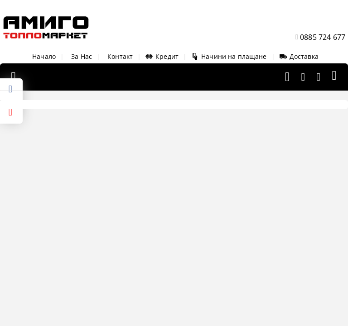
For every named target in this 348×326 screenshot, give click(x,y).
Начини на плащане (228, 56)
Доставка (299, 56)
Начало (44, 56)
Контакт (120, 56)
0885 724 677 (322, 37)
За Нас (81, 56)
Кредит (162, 56)
